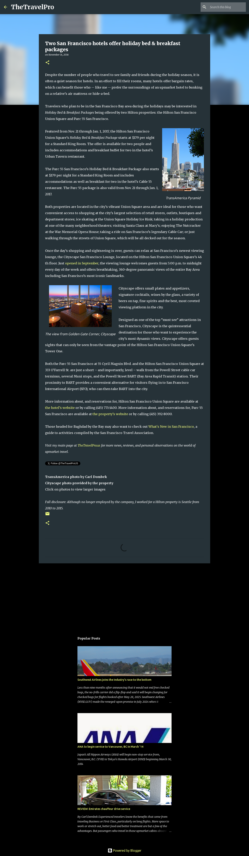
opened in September (81, 263)
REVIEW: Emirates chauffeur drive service (103, 808)
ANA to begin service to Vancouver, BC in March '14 (110, 746)
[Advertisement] (124, 596)
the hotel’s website (60, 408)
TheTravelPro (32, 7)
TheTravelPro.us (89, 445)
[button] (47, 62)
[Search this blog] (225, 7)
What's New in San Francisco (171, 426)
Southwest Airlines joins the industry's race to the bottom (114, 679)
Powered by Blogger (124, 850)
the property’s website (110, 414)
